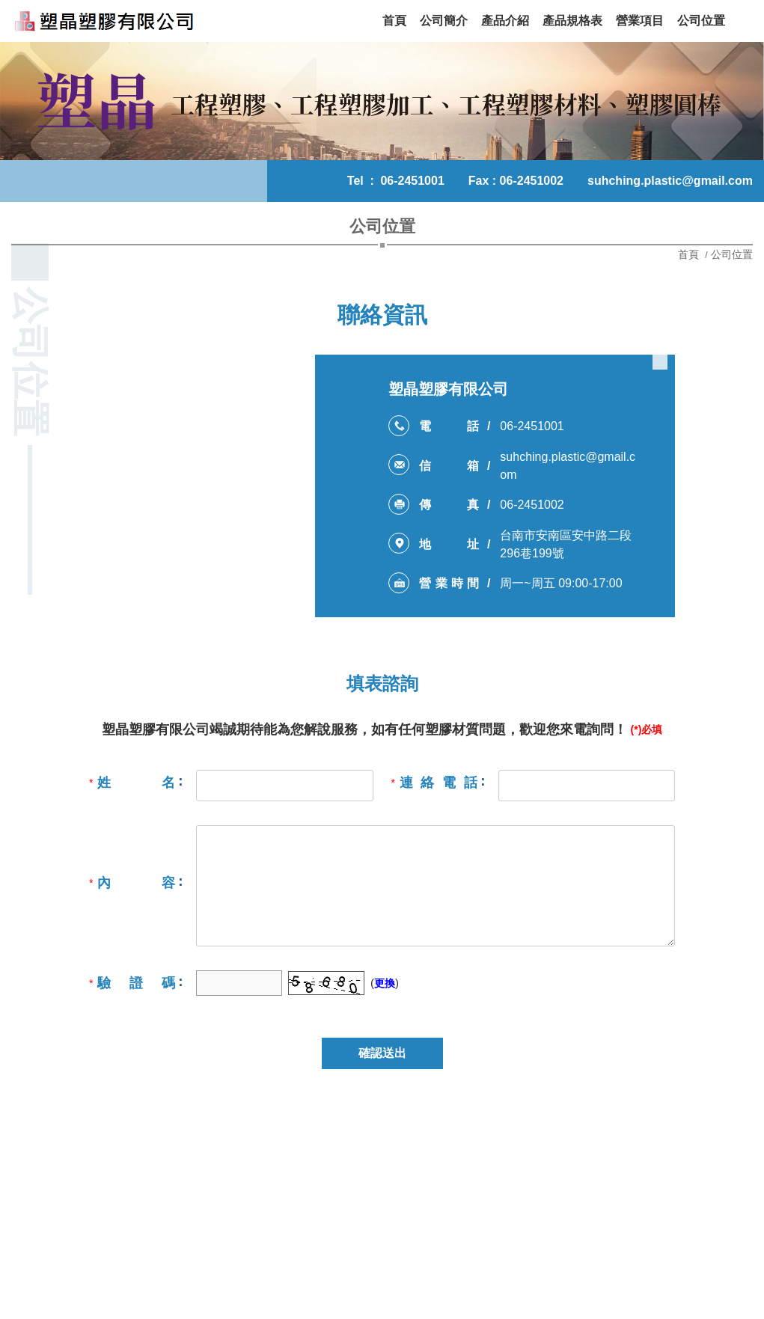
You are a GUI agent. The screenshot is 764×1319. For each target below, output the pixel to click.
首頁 (690, 254)
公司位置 (732, 254)
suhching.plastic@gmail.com (670, 180)
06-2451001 (412, 180)
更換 (384, 983)
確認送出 (382, 1053)
